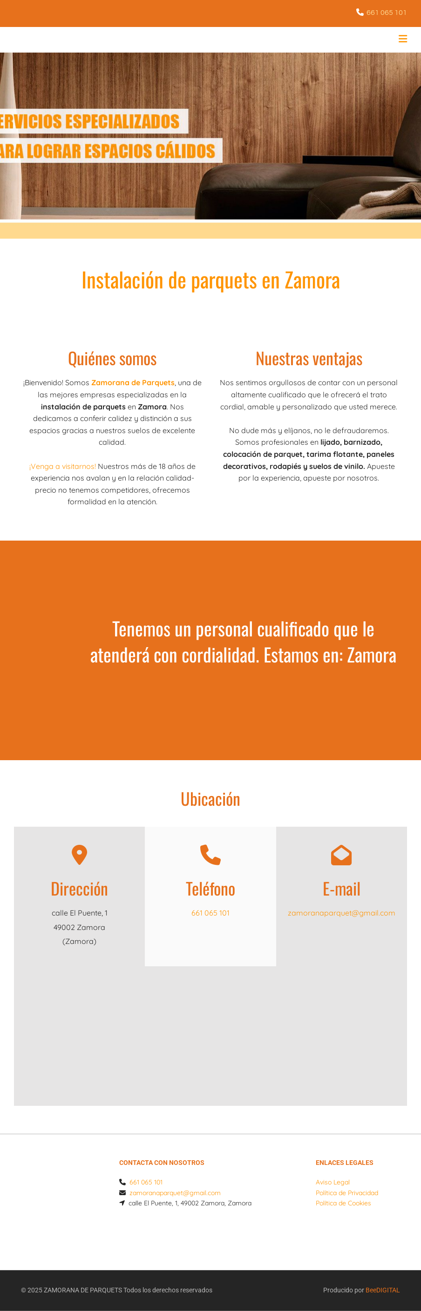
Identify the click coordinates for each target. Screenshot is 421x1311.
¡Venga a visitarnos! (62, 466)
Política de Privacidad (347, 1193)
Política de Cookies (343, 1203)
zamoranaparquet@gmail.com (341, 912)
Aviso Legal (333, 1182)
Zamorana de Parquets (133, 382)
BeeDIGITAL (383, 1270)
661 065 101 (387, 12)
